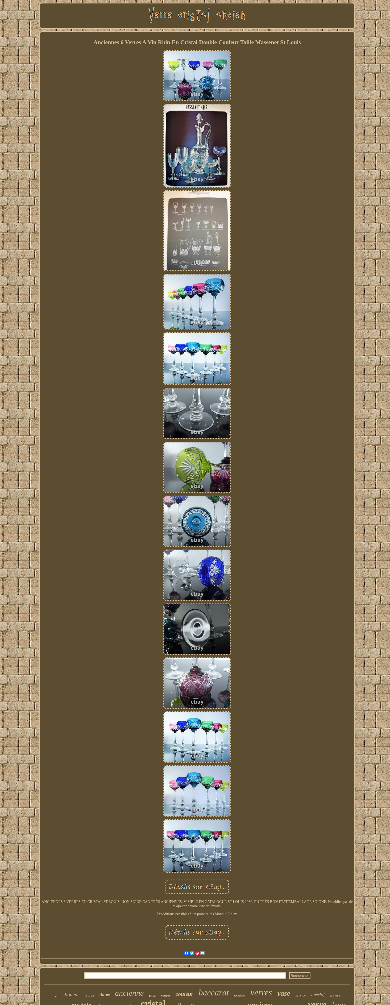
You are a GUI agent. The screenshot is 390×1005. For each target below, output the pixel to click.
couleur (184, 994)
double (239, 995)
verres (261, 992)
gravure (335, 995)
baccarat (214, 992)
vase (283, 993)
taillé (152, 996)
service (300, 995)
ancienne (129, 993)
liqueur (72, 994)
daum (104, 995)
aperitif (318, 994)
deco (56, 996)
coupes (165, 995)
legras (89, 995)
